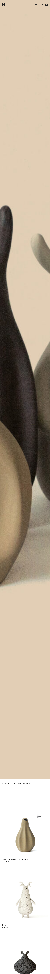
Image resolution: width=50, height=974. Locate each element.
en (46, 4)
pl (42, 4)
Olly (4, 925)
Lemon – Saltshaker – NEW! (15, 859)
